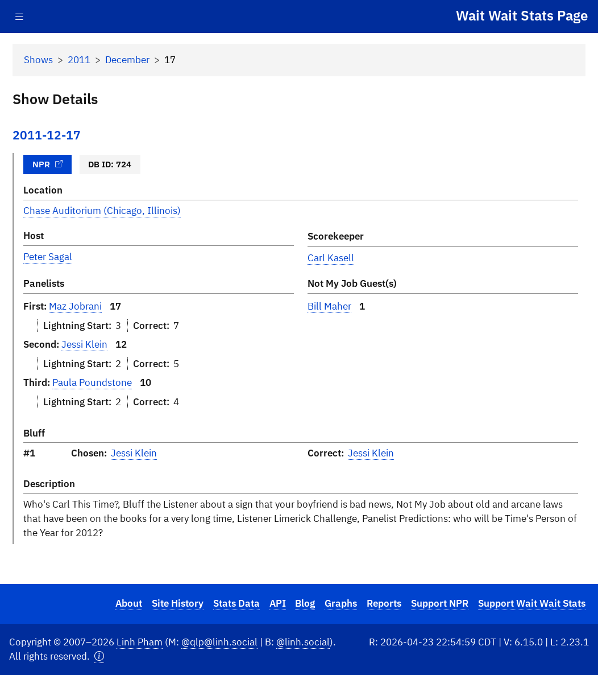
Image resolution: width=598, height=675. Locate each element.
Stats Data (236, 603)
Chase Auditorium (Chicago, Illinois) (102, 210)
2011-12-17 (47, 135)
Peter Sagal (47, 256)
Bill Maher (329, 306)
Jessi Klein (84, 344)
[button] (99, 656)
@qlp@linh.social (219, 642)
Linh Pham (140, 642)
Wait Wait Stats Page (522, 15)
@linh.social (303, 642)
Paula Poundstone (92, 382)
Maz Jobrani (75, 306)
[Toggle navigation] (19, 17)
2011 (79, 59)
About (128, 603)
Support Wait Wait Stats (531, 603)
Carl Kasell (331, 258)
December (127, 59)
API (277, 603)
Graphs (341, 603)
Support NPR (439, 603)
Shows (38, 59)
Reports (384, 603)
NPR (47, 164)
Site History (178, 603)
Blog (305, 603)
